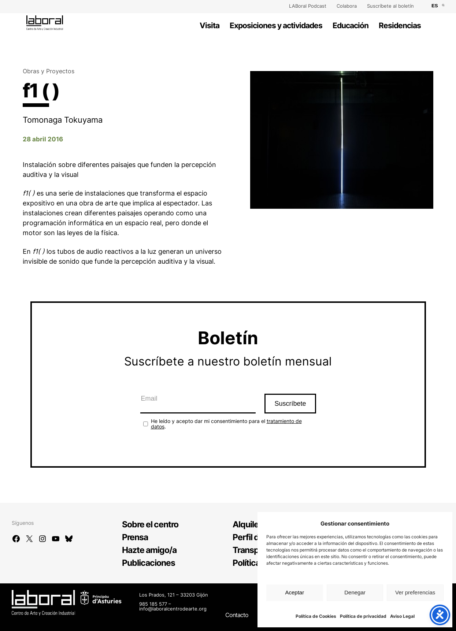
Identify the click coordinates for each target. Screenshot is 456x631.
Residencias (400, 25)
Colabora (347, 6)
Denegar (355, 592)
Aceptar (294, 592)
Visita (209, 25)
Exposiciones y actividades (276, 25)
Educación (350, 25)
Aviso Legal (402, 616)
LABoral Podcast (307, 6)
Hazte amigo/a (149, 550)
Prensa (135, 537)
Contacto (236, 615)
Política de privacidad (363, 616)
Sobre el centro (150, 524)
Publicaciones (148, 563)
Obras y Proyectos (48, 71)
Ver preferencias (415, 592)
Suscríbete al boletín (390, 6)
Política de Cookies (316, 616)
